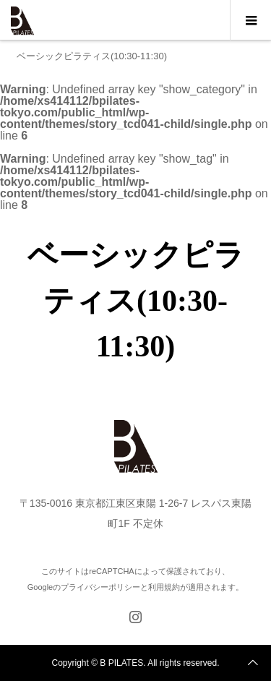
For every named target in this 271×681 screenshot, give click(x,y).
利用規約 (164, 587)
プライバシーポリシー (100, 587)
